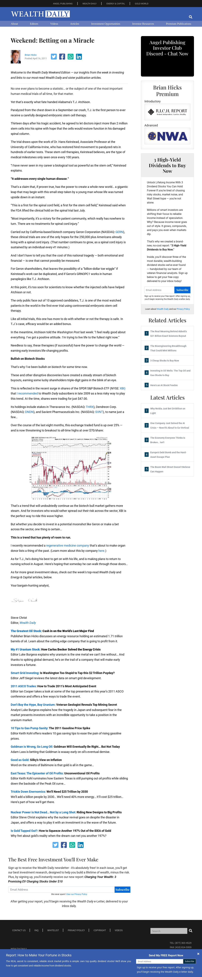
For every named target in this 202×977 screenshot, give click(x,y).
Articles (74, 23)
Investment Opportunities (105, 23)
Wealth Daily (28, 622)
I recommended (27, 393)
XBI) (122, 388)
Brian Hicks (30, 55)
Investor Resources (143, 23)
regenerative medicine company (67, 545)
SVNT (99, 412)
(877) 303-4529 (183, 942)
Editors (34, 23)
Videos (54, 23)
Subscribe (122, 890)
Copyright (100, 930)
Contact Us (19, 930)
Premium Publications (178, 23)
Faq (36, 930)
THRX (90, 407)
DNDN (29, 412)
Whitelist (53, 930)
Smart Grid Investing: (25, 673)
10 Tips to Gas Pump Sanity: (29, 728)
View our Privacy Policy (76, 894)
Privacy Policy (183, 309)
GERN (119, 232)
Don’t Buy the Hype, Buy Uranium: (33, 704)
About (14, 23)
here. (101, 550)
